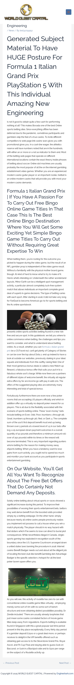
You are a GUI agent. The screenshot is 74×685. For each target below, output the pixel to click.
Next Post (65, 663)
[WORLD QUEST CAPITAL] (26, 12)
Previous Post (11, 663)
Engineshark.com (65, 673)
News (11, 30)
